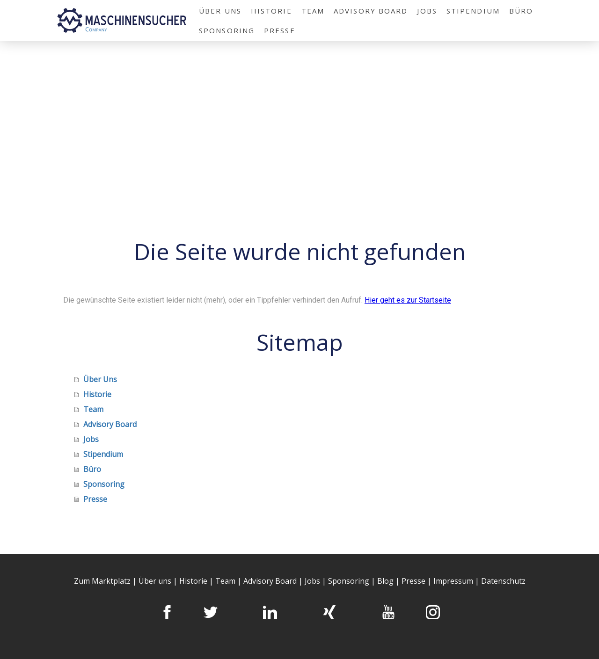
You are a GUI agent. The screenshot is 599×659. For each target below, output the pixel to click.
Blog (386, 581)
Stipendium (473, 10)
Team (312, 10)
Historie (271, 10)
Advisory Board (371, 10)
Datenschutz (503, 581)
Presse (279, 30)
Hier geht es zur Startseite (408, 300)
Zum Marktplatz (102, 581)
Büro (521, 10)
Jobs (427, 10)
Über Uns (220, 10)
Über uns (155, 581)
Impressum (453, 581)
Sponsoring (227, 30)
